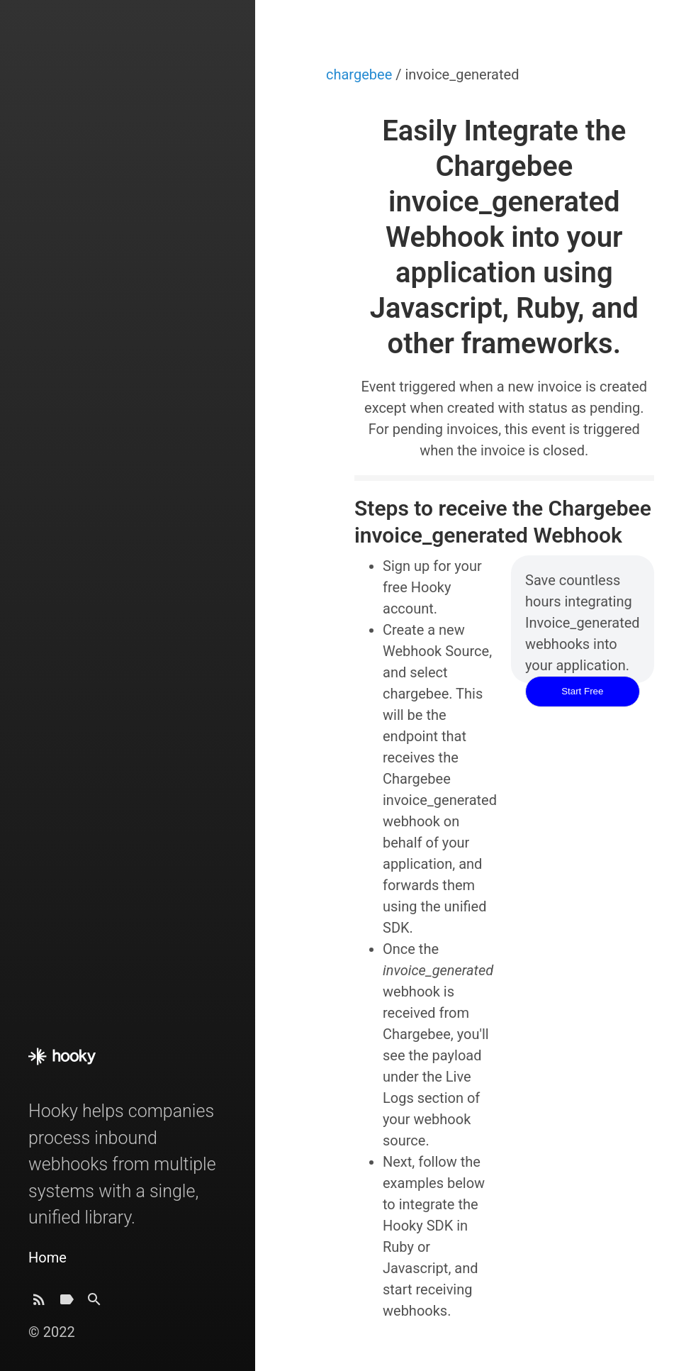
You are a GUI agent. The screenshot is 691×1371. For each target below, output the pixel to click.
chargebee (360, 74)
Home (47, 1257)
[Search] (94, 1303)
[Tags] (66, 1303)
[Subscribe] (38, 1303)
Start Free (582, 691)
